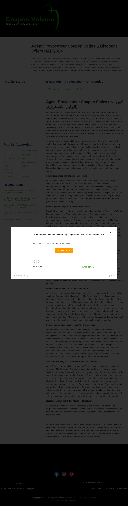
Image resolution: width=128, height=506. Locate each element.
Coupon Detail (87, 267)
